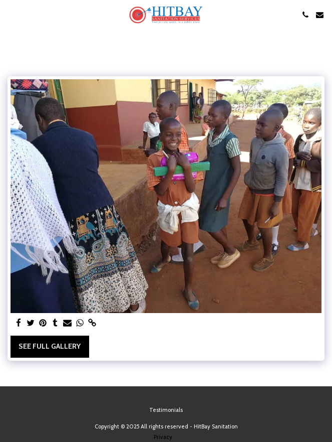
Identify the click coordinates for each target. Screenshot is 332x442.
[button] (11, 14)
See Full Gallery (50, 346)
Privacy (163, 436)
